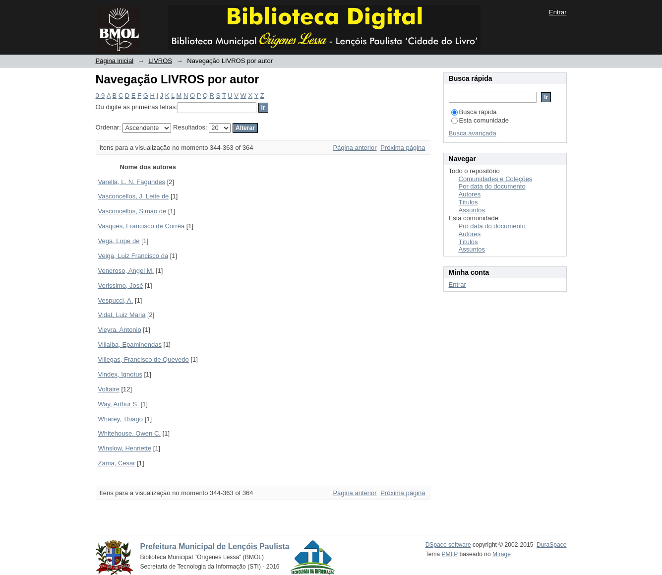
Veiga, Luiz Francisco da (133, 255)
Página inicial (115, 60)
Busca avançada (472, 133)
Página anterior (354, 147)
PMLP (450, 554)
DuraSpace (551, 544)
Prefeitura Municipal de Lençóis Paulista (215, 546)
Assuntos (472, 210)
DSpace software (448, 544)
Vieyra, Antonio (119, 329)
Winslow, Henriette (125, 448)
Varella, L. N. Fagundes (132, 182)
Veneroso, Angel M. (126, 270)
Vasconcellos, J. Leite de (133, 196)
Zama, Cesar (116, 463)
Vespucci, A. (115, 300)
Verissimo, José (120, 285)
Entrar (557, 12)
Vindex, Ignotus (120, 374)
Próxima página (402, 147)
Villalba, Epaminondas (130, 344)
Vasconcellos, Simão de (132, 211)
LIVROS (160, 60)
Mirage (501, 554)
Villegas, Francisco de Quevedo (143, 359)
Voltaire (109, 389)
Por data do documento (492, 186)
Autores (470, 194)
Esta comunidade (480, 120)
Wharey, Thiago (120, 419)
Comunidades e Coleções (496, 179)
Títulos (468, 202)
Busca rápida (474, 112)
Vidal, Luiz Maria (122, 315)
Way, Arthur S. (118, 404)
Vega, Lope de (119, 241)
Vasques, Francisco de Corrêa (141, 226)
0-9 (100, 95)
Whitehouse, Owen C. (129, 433)
